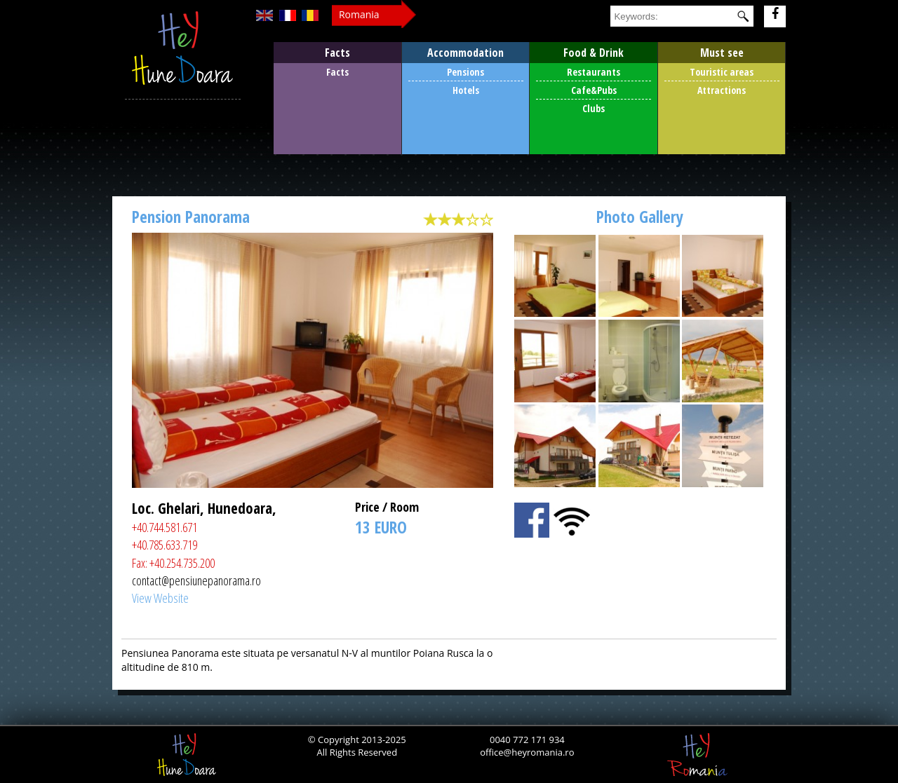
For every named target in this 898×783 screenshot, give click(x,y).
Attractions (721, 90)
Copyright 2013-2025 (361, 739)
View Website (160, 598)
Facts (337, 72)
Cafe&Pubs (594, 90)
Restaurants (593, 72)
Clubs (593, 108)
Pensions (465, 72)
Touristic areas (721, 72)
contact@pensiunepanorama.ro (196, 580)
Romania (359, 14)
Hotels (466, 90)
